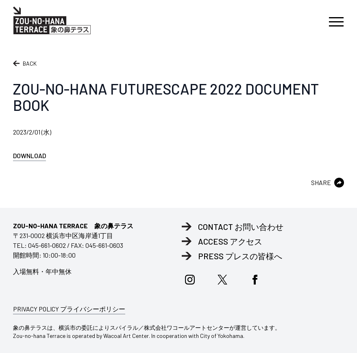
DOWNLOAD (29, 155)
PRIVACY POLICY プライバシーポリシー (69, 309)
